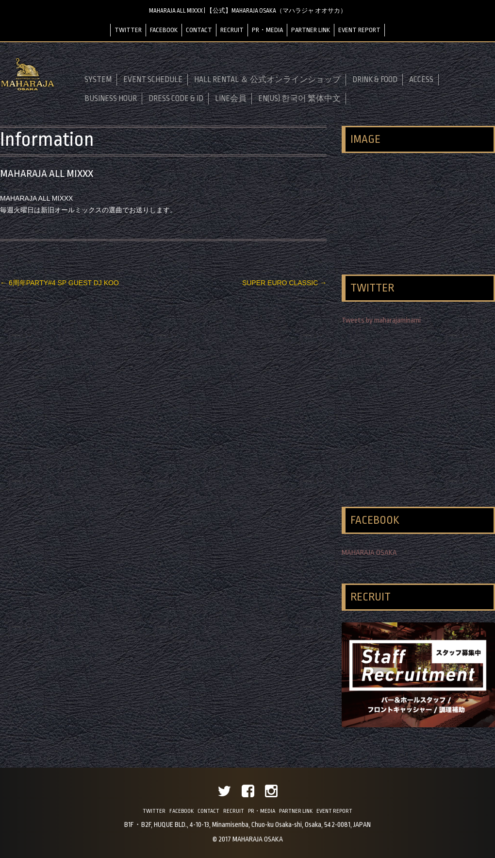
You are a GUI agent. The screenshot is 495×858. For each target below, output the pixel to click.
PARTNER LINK (310, 30)
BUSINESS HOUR (110, 98)
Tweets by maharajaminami (381, 320)
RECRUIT (232, 30)
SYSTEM (98, 79)
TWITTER (128, 30)
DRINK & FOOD (374, 79)
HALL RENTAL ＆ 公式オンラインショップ (267, 79)
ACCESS (421, 79)
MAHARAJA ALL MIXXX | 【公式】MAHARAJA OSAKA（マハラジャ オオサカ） (247, 10)
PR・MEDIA (267, 30)
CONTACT (199, 30)
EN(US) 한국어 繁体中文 (299, 98)
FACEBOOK (164, 30)
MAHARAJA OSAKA (369, 553)
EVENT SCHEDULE (152, 79)
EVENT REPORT (359, 30)
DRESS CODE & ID (175, 98)
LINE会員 (231, 98)
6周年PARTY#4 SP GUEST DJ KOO (59, 283)
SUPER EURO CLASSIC (284, 283)
